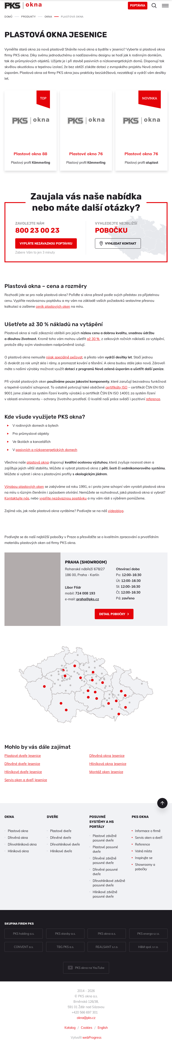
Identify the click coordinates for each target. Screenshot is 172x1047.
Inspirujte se (144, 858)
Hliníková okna (18, 851)
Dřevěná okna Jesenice (107, 755)
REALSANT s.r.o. (107, 947)
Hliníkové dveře (61, 851)
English (103, 1028)
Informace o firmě (148, 831)
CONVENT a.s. (23, 947)
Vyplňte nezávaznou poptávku (46, 243)
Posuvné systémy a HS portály (101, 822)
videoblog (115, 511)
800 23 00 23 (37, 230)
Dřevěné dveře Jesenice (22, 764)
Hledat (154, 5)
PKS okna (140, 817)
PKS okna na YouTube (89, 968)
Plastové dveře (60, 831)
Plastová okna (18, 831)
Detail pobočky (112, 614)
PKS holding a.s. (23, 933)
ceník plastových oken (53, 306)
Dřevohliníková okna (22, 844)
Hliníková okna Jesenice (107, 764)
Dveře (52, 817)
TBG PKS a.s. (65, 947)
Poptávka (137, 5)
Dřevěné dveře (60, 838)
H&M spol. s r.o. (148, 947)
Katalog (69, 1028)
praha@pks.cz (87, 599)
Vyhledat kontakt (120, 243)
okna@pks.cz (86, 1018)
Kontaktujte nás (16, 498)
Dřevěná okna (18, 838)
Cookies (86, 1028)
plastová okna (38, 462)
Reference (142, 844)
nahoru (162, 803)
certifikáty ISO (116, 387)
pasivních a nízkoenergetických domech (46, 450)
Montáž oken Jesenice (106, 772)
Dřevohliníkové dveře (65, 844)
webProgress (91, 1038)
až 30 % (93, 339)
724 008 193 (85, 593)
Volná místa (143, 851)
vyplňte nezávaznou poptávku (63, 498)
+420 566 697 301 (85, 1012)
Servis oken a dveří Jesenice (25, 780)
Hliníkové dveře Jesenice (23, 772)
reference (153, 399)
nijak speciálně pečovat (64, 357)
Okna (9, 817)
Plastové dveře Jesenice (22, 755)
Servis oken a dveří (148, 838)
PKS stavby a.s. (65, 933)
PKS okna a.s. (107, 933)
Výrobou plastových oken (24, 486)
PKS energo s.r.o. (148, 933)
